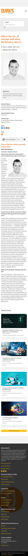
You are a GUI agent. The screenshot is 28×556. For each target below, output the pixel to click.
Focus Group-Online (17, 106)
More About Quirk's (6, 463)
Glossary (3, 525)
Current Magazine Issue (7, 476)
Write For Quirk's (5, 484)
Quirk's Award (4, 505)
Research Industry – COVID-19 (9, 109)
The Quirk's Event (5, 466)
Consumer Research (6, 106)
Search (7, 22)
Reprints (11, 554)
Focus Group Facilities (6, 493)
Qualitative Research (21, 107)
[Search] (14, 24)
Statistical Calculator (6, 533)
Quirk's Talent (4, 519)
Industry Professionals (16, 120)
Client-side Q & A (5, 120)
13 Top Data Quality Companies (10, 417)
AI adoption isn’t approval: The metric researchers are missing (12, 358)
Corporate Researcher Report (8, 528)
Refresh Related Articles (14, 430)
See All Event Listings (6, 500)
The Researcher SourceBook (8, 491)
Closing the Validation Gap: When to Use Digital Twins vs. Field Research (12, 330)
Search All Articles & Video (7, 482)
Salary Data (4, 531)
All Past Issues (4, 479)
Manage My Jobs (5, 516)
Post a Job (3, 514)
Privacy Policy (4, 554)
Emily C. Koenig (7, 47)
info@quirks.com (5, 545)
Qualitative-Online (10, 107)
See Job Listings (5, 511)
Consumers (4, 115)
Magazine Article (5, 122)
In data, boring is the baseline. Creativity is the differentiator (13, 388)
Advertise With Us (5, 468)
